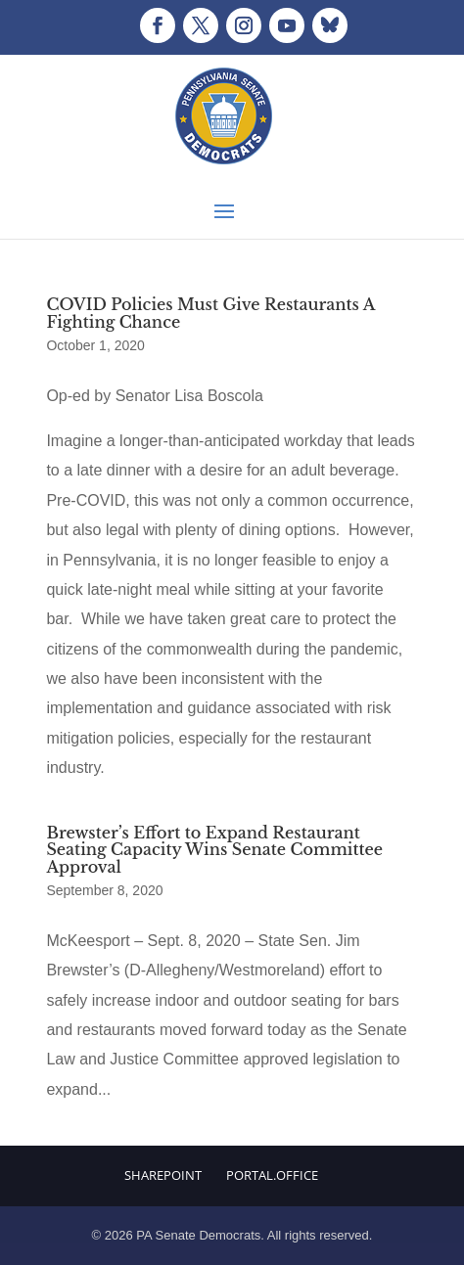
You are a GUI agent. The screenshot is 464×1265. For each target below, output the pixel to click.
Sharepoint (163, 1175)
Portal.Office (272, 1175)
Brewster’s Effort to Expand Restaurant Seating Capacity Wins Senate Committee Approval (214, 850)
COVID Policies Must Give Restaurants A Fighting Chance (210, 313)
